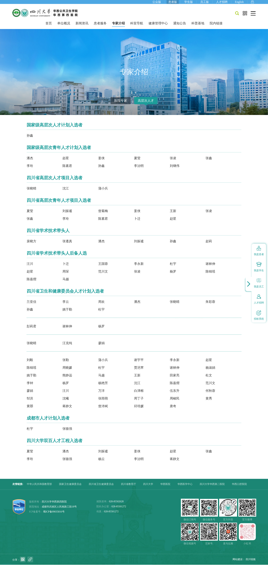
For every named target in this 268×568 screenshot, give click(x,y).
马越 (65, 282)
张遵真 (67, 244)
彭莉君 (31, 329)
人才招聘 (222, 3)
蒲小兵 (103, 191)
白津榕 (139, 394)
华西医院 (165, 487)
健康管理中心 (158, 26)
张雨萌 (103, 401)
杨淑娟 (210, 371)
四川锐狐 (251, 562)
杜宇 (173, 267)
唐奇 (173, 409)
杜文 (209, 378)
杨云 (101, 462)
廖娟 (101, 346)
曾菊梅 (103, 214)
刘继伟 (174, 169)
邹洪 (30, 401)
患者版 (172, 3)
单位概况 (63, 26)
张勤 (65, 363)
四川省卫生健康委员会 (101, 487)
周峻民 (174, 401)
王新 (173, 214)
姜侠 (101, 161)
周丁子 (139, 401)
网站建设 (238, 562)
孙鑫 (30, 139)
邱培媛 (139, 409)
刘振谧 (67, 214)
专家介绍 (118, 26)
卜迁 (137, 222)
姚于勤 (67, 312)
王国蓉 (103, 267)
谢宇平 (139, 363)
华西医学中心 (185, 487)
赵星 (65, 161)
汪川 (30, 267)
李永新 (139, 267)
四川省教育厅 (128, 487)
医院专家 (120, 104)
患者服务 (100, 26)
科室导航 (136, 26)
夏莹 (137, 161)
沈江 (65, 191)
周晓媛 (67, 371)
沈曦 (65, 401)
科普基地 (197, 26)
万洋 (101, 394)
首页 (48, 26)
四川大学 (148, 487)
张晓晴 (31, 191)
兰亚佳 (31, 305)
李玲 (30, 169)
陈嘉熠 (31, 282)
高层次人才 (146, 104)
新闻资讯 (81, 26)
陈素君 (67, 169)
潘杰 (30, 161)
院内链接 (216, 26)
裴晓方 (31, 244)
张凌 (173, 161)
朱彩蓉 (210, 305)
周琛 (65, 274)
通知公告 (179, 26)
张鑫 (209, 161)
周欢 (101, 305)
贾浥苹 (139, 371)
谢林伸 (210, 267)
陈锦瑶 (210, 274)
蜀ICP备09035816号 (54, 515)
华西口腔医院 (239, 487)
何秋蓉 (210, 394)
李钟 (30, 386)
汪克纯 (67, 346)
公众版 (156, 3)
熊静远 (67, 378)
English (239, 3)
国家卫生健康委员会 (70, 487)
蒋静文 (67, 409)
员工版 (204, 3)
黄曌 (30, 409)
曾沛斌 (103, 409)
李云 (65, 305)
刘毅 (30, 363)
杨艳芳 (103, 386)
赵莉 (209, 244)
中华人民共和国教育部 (39, 487)
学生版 (188, 3)
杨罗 (173, 274)
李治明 (139, 169)
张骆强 (67, 432)
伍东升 (174, 394)
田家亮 (174, 378)
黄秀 (209, 401)
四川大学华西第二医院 (212, 487)
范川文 (103, 274)
